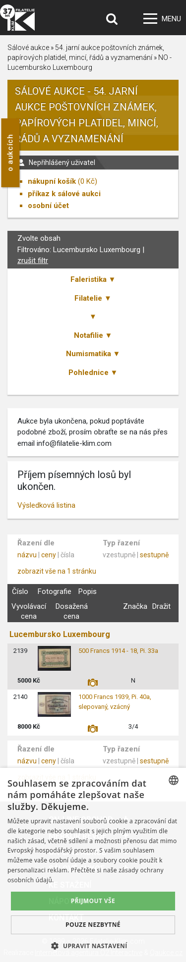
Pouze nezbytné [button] (93, 924)
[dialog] (93, 865)
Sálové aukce (28, 48)
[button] (93, 946)
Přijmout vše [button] (93, 901)
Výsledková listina (46, 505)
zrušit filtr (32, 260)
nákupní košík (52, 181)
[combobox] (174, 780)
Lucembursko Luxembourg (59, 634)
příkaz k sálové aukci (64, 193)
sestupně (154, 555)
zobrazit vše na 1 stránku (56, 571)
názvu (27, 555)
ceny (48, 555)
